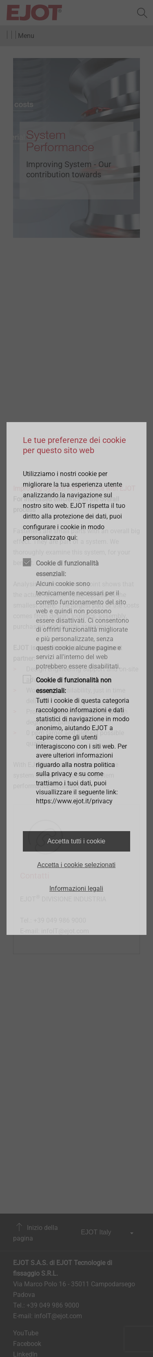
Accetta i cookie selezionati (76, 864)
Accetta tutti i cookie (76, 841)
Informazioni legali (76, 888)
